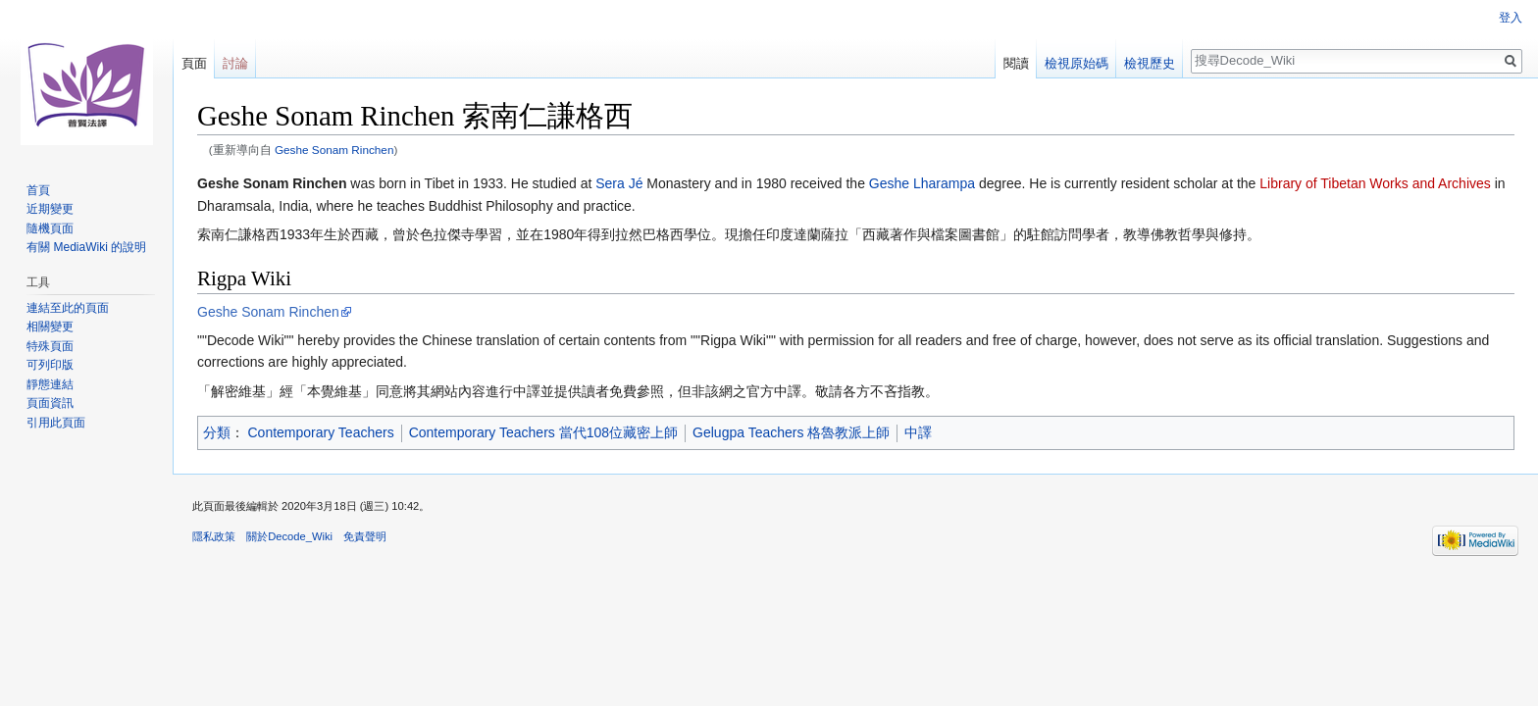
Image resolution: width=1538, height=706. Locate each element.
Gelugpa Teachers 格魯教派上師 (791, 432)
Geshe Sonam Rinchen (334, 149)
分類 (217, 432)
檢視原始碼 (1076, 63)
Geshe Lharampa (922, 183)
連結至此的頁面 (67, 308)
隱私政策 (213, 536)
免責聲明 (364, 536)
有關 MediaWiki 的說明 (86, 247)
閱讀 (1016, 63)
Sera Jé (618, 183)
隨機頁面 (50, 228)
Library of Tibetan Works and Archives (1375, 183)
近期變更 (50, 209)
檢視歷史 (1149, 63)
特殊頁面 (50, 346)
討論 (235, 63)
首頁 (38, 190)
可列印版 (50, 365)
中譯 (918, 432)
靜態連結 (50, 384)
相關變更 (50, 326)
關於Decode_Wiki (289, 536)
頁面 (194, 63)
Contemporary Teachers (321, 432)
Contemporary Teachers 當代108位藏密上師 (543, 432)
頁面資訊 (50, 403)
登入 (1510, 18)
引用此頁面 (55, 422)
